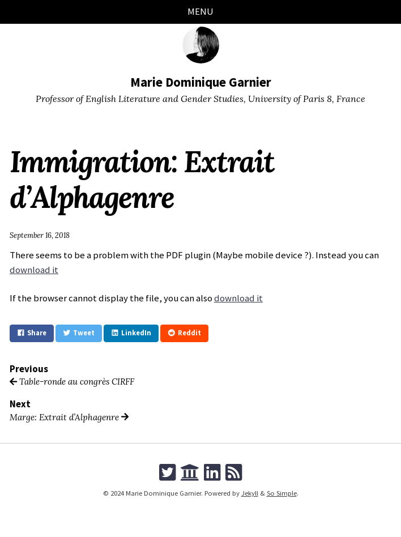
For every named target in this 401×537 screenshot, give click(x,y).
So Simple (282, 493)
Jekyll (249, 493)
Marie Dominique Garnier (200, 82)
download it (34, 269)
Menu (200, 11)
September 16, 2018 (40, 235)
